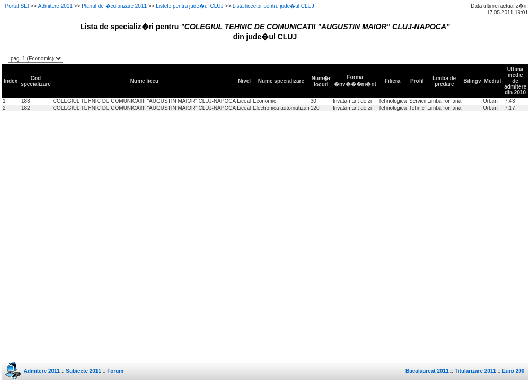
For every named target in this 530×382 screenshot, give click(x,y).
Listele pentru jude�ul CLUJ (189, 6)
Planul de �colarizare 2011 (114, 6)
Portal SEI (17, 6)
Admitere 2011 (55, 6)
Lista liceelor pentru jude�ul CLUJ (273, 6)
